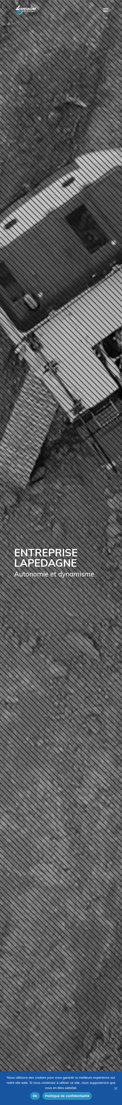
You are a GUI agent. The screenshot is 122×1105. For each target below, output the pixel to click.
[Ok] (115, 1088)
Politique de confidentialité (67, 1096)
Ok (35, 1096)
